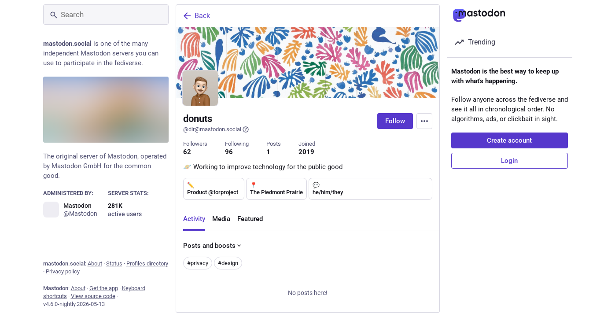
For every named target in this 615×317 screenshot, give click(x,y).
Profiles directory (147, 263)
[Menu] (424, 121)
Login (509, 161)
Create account (509, 140)
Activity (194, 220)
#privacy (197, 264)
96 (229, 152)
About (95, 263)
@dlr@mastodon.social (216, 129)
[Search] (106, 14)
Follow (395, 121)
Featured (250, 220)
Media (221, 220)
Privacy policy (63, 271)
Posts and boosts (213, 247)
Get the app (103, 288)
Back (196, 16)
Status (114, 263)
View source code (93, 296)
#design (228, 264)
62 (187, 152)
